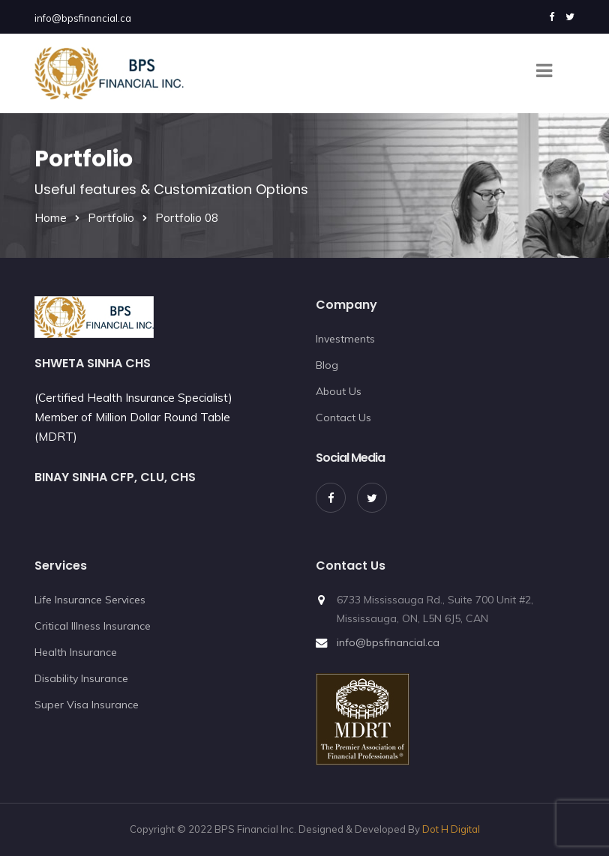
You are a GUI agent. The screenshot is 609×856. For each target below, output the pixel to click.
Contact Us (343, 417)
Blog (327, 365)
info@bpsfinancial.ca (82, 18)
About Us (339, 391)
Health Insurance (75, 652)
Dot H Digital (451, 829)
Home (50, 218)
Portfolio (111, 218)
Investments (345, 339)
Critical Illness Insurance (92, 626)
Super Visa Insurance (86, 704)
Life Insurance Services (90, 599)
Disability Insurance (81, 678)
